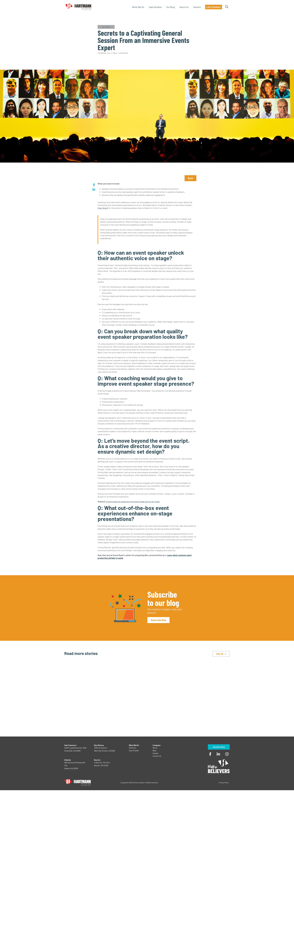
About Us (184, 7)
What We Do (138, 7)
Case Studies (155, 7)
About (155, 748)
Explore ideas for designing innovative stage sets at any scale (133, 501)
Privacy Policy (223, 783)
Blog (154, 750)
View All (219, 654)
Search (227, 7)
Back (190, 178)
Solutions (132, 748)
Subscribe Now (158, 620)
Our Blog (170, 7)
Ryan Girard (103, 208)
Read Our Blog (219, 747)
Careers (197, 7)
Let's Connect (213, 7)
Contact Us (157, 756)
